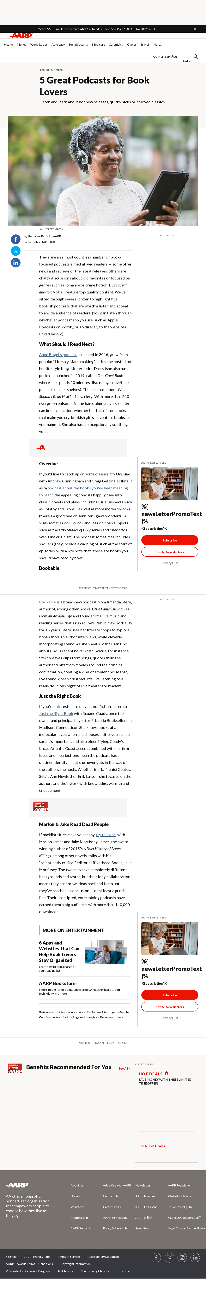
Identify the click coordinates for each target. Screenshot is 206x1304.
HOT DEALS (151, 1074)
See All (123, 1068)
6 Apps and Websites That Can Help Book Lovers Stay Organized (59, 951)
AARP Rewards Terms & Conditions (29, 1264)
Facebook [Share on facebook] (16, 239)
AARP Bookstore (57, 983)
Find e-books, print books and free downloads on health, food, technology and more (79, 991)
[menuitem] (8, 46)
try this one (106, 834)
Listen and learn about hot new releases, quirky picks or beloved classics (102, 101)
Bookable (47, 602)
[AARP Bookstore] (84, 988)
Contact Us (110, 1196)
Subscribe (170, 540)
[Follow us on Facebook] (156, 1258)
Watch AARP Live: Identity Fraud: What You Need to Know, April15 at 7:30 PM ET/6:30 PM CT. (95, 28)
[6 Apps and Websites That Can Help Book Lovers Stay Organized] (84, 956)
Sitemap (11, 1256)
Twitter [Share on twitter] (16, 251)
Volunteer (77, 1207)
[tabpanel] (177, 56)
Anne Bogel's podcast (58, 354)
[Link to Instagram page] (182, 1258)
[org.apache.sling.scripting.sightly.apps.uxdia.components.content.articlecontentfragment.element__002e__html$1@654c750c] (103, 229)
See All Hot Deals (151, 1146)
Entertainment (52, 69)
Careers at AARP (114, 1207)
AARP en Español (165, 56)
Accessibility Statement (103, 1256)
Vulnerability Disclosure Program (28, 1271)
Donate (76, 1196)
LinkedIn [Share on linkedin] (16, 262)
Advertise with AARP (117, 1185)
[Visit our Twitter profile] (169, 1258)
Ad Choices (65, 1271)
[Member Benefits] (40, 810)
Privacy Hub (169, 563)
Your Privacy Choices (95, 1271)
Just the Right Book (56, 713)
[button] (195, 29)
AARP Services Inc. (115, 1217)
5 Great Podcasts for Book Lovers (94, 85)
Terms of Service (69, 1256)
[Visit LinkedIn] (195, 1258)
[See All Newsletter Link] (170, 551)
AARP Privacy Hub (37, 1256)
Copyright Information (76, 1264)
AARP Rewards (81, 1228)
